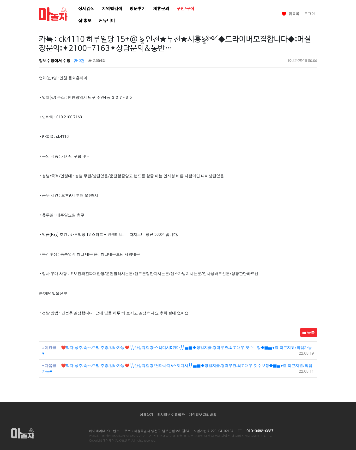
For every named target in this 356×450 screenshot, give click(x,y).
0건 (79, 60)
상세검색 (86, 8)
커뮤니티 (107, 20)
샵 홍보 (84, 20)
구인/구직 (185, 8)
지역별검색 (112, 8)
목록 (308, 332)
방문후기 (137, 8)
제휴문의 (161, 8)
